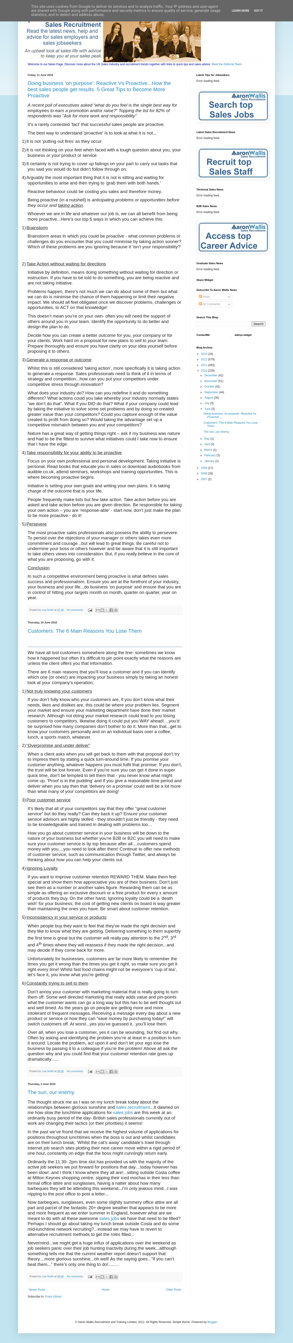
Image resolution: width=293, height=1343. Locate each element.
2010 (204, 370)
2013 (204, 354)
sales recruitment (133, 1107)
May (207, 438)
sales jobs (123, 1112)
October (209, 386)
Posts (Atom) (53, 1296)
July (207, 403)
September (211, 392)
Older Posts (173, 1289)
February (210, 455)
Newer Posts (37, 1289)
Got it (258, 10)
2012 (204, 359)
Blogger (212, 1322)
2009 (204, 468)
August (209, 397)
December (211, 375)
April (207, 444)
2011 (204, 365)
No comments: (75, 609)
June (207, 409)
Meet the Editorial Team (227, 64)
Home (105, 1289)
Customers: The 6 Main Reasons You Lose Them (85, 631)
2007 (204, 479)
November (211, 381)
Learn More (240, 10)
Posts (204, 296)
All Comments (209, 304)
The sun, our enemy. (51, 1092)
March (208, 450)
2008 (204, 473)
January (209, 461)
